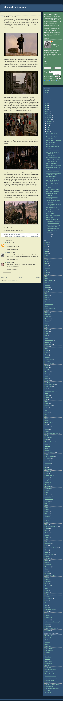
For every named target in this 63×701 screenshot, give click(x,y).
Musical (47, 490)
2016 (46, 95)
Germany (47, 371)
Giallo (46, 376)
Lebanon (47, 450)
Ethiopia (47, 355)
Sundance (47, 579)
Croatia (47, 333)
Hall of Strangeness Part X (52, 171)
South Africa (48, 564)
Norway (47, 509)
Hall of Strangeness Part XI (52, 150)
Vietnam (47, 624)
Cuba (46, 335)
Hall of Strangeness (49, 391)
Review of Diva (50, 217)
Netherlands (48, 494)
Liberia (46, 454)
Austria (46, 293)
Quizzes (47, 530)
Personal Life (48, 518)
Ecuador (47, 346)
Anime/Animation (49, 280)
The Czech (47, 682)
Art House (47, 289)
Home (20, 277)
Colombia (47, 329)
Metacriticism (48, 471)
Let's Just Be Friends (50, 452)
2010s (46, 263)
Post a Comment (7, 272)
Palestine (47, 514)
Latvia (46, 448)
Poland (46, 524)
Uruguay (47, 611)
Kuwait (46, 444)
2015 (46, 97)
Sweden (47, 583)
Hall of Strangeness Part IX (52, 191)
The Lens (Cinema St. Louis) (52, 684)
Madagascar (48, 463)
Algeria (46, 276)
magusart (9, 262)
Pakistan (47, 511)
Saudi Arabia (48, 543)
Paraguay (47, 516)
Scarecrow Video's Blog (50, 669)
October (49, 119)
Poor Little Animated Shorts (51, 526)
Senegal (47, 550)
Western (37, 236)
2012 (46, 103)
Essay (46, 350)
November (49, 117)
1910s (46, 242)
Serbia (46, 552)
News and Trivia (49, 499)
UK (46, 605)
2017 (46, 93)
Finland (47, 365)
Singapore (47, 558)
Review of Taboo (50, 144)
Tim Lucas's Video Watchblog (52, 688)
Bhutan (46, 302)
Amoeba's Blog (48, 637)
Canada (47, 321)
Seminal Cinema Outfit (50, 674)
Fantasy (47, 357)
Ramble (47, 533)
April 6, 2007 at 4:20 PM (12, 259)
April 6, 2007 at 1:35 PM (12, 249)
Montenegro (48, 482)
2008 (46, 111)
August (48, 123)
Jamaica (47, 429)
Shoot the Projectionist (50, 676)
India (46, 410)
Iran (46, 414)
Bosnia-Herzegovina (50, 308)
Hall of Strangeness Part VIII (53, 215)
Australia (47, 291)
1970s (46, 255)
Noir (46, 505)
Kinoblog (47, 665)
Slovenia (47, 562)
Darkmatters (48, 646)
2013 (46, 101)
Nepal (46, 492)
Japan (46, 431)
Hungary (47, 403)
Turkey (46, 603)
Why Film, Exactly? (49, 693)
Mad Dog (9, 242)
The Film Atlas (47, 32)
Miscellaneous (48, 475)
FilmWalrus (10, 252)
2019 (46, 90)
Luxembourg (48, 458)
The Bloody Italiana (49, 680)
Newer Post (4, 277)
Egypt (46, 348)
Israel (46, 420)
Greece (47, 378)
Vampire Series (48, 617)
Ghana (46, 374)
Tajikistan (47, 592)
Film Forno (47, 652)
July (48, 125)
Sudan (46, 577)
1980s (46, 257)
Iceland (47, 408)
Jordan (46, 435)
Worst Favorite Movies (50, 628)
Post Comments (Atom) (13, 280)
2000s (46, 261)
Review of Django (50, 213)
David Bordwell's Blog (50, 648)
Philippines (47, 522)
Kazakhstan (48, 437)
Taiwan (46, 590)
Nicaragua (47, 501)
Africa (46, 272)
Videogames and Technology (52, 622)
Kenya (46, 439)
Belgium (47, 299)
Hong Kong (47, 397)
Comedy (47, 331)
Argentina (47, 285)
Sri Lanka (47, 573)
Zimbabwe (47, 630)
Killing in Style (48, 663)
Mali (46, 467)
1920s (46, 244)
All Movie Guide (49, 635)
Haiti (46, 388)
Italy (17, 236)
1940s (46, 249)
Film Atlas (47, 361)
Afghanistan (48, 270)
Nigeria (46, 503)
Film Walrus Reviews (15, 7)
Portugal (47, 528)
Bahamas (47, 295)
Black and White (49, 304)
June (48, 127)
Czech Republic (49, 340)
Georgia (47, 369)
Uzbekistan (47, 615)
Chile (46, 325)
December (49, 115)
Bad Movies (48, 640)
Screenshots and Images (28, 236)
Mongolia (47, 480)
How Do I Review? (50, 142)
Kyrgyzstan (47, 446)
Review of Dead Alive (51, 163)
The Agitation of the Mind (51, 678)
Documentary (48, 344)
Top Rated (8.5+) (49, 598)
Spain (46, 569)
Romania (47, 537)
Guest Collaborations (50, 384)
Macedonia (47, 461)
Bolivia (46, 306)
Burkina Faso (48, 314)
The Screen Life (49, 686)
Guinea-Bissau (48, 386)
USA (46, 613)
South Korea (48, 566)
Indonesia (47, 412)
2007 (46, 113)
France (46, 367)
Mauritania (47, 469)
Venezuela (47, 619)
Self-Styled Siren (49, 671)
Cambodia (47, 316)
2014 (46, 99)
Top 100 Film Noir (50, 155)
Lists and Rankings (49, 456)
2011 (46, 105)
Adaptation (47, 268)
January (49, 236)
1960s (10, 236)
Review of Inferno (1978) (52, 183)
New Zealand (48, 497)
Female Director (49, 359)
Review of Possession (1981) (53, 157)
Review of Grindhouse (51, 207)
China (46, 327)
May (48, 129)
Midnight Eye (48, 667)
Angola (46, 278)
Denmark (47, 342)
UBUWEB (47, 690)
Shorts (46, 556)
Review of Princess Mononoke (53, 165)
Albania (47, 274)
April (48, 131)
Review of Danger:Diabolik (52, 189)
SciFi (46, 545)
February (49, 234)
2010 (46, 107)
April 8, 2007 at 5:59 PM (12, 269)
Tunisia (46, 600)
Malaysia (47, 465)
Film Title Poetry (49, 363)
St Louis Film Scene (50, 575)
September (49, 121)
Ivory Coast (47, 427)
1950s (46, 251)
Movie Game (48, 486)
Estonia (47, 352)
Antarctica (47, 282)
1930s (46, 246)
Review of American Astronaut (53, 140)
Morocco (47, 484)
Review (20, 236)
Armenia (47, 287)
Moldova (47, 477)
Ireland (46, 418)
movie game (54, 52)
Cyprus (46, 338)
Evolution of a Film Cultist (52, 219)
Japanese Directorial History (51, 433)
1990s (46, 259)
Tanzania (47, 594)
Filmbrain (47, 654)
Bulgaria (47, 312)
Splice (46, 571)
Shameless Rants (49, 554)
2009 (46, 109)
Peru (46, 520)
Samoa (46, 541)
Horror (46, 399)
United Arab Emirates (50, 609)
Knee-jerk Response (50, 441)
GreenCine (47, 659)
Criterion (47, 644)
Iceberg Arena (48, 405)
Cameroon (47, 318)
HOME (58, 28)
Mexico (46, 473)
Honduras (47, 395)
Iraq (46, 416)
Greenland (47, 380)
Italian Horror (48, 422)
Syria (46, 588)
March (48, 232)
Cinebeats (47, 642)
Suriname (47, 581)
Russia (46, 539)
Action (13, 236)
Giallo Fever (48, 657)
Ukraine (47, 607)
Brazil (46, 310)
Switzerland (48, 586)
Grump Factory (48, 661)
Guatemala (47, 382)
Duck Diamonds (49, 650)
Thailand (47, 596)
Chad (46, 323)
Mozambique (48, 488)
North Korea (48, 507)
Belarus (47, 297)
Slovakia (47, 560)
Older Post (37, 277)
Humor (46, 401)
